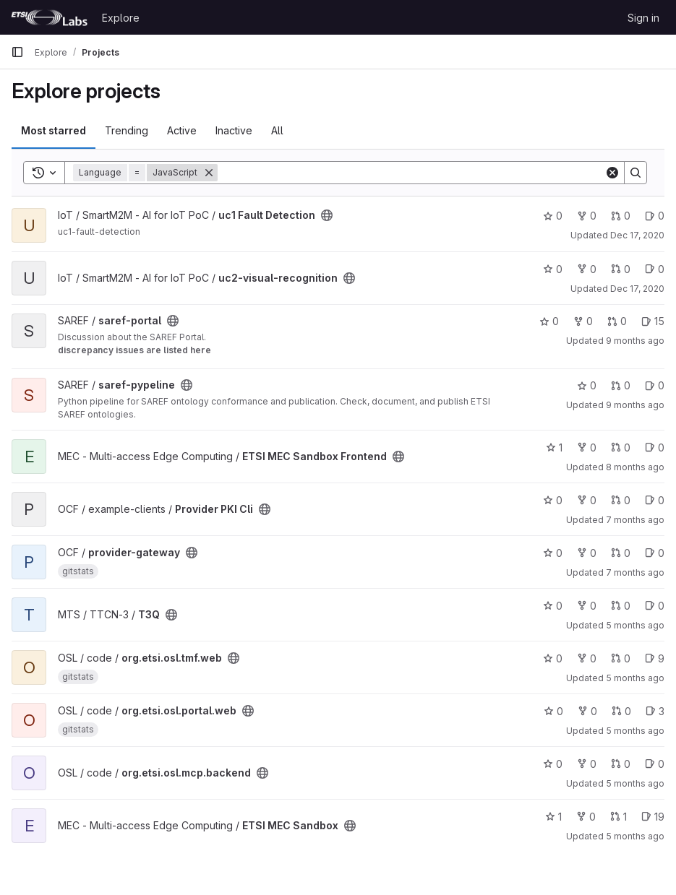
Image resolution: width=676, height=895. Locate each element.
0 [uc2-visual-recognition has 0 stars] (552, 269)
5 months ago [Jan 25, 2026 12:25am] (635, 678)
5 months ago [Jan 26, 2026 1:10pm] (635, 836)
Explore (121, 18)
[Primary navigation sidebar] (17, 52)
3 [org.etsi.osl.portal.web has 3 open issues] (655, 711)
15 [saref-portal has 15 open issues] (652, 321)
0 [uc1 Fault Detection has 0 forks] (586, 215)
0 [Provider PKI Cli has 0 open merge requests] (620, 500)
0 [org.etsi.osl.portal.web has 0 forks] (587, 711)
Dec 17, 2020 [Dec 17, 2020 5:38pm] (637, 288)
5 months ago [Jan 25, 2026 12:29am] (635, 783)
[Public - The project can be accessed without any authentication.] (327, 215)
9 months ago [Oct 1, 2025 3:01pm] (635, 404)
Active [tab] (182, 130)
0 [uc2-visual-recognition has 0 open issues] (654, 269)
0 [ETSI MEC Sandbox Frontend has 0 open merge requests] (620, 447)
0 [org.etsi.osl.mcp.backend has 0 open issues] (654, 764)
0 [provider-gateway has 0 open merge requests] (620, 553)
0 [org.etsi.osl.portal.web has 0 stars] (553, 711)
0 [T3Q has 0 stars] (552, 606)
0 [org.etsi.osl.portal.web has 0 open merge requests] (621, 711)
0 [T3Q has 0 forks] (586, 606)
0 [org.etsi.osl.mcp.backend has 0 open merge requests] (620, 764)
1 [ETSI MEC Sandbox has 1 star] (553, 816)
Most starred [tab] (53, 130)
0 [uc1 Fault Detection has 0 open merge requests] (620, 215)
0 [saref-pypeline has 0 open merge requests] (620, 385)
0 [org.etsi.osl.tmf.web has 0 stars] (552, 658)
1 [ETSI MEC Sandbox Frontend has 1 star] (554, 447)
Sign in (643, 18)
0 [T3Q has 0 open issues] (654, 606)
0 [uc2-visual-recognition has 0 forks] (586, 269)
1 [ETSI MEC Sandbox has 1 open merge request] (618, 816)
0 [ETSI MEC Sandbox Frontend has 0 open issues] (654, 447)
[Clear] (612, 172)
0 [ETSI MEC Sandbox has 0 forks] (586, 816)
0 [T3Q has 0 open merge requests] (620, 606)
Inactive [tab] (233, 130)
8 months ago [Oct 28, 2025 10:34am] (635, 467)
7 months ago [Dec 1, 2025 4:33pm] (635, 519)
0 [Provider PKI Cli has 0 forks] (586, 500)
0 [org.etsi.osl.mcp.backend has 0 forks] (586, 764)
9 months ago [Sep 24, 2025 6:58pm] (635, 340)
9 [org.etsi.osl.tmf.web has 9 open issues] (654, 658)
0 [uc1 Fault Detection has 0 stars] (552, 215)
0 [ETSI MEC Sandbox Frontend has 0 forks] (586, 447)
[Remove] (209, 172)
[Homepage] (49, 17)
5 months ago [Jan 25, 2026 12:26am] (635, 730)
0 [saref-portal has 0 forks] (583, 321)
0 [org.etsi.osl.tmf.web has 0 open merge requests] (620, 658)
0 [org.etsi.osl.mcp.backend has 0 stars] (552, 764)
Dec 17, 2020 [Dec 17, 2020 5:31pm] (637, 235)
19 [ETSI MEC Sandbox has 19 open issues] (652, 816)
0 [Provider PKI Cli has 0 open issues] (654, 500)
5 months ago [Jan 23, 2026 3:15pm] (635, 625)
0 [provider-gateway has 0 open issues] (654, 553)
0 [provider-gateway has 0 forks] (586, 553)
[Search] (411, 172)
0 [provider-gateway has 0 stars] (552, 553)
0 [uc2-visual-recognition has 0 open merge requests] (620, 269)
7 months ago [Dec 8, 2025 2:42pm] (635, 572)
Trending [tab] (126, 130)
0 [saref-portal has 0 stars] (549, 321)
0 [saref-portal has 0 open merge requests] (617, 321)
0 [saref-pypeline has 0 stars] (586, 385)
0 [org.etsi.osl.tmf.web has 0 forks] (586, 658)
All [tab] (277, 130)
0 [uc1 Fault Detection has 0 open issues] (654, 215)
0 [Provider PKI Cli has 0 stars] (552, 500)
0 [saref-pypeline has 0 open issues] (654, 385)
